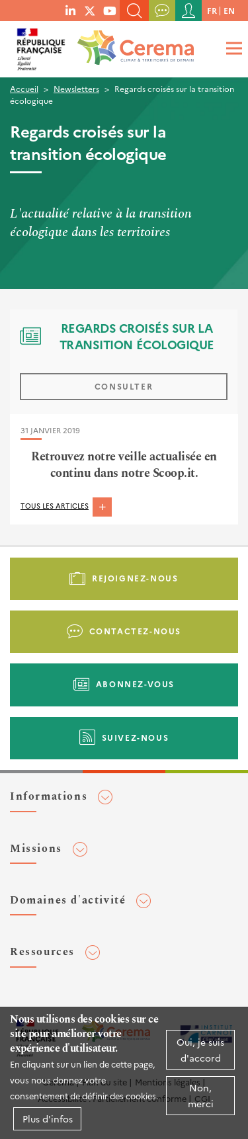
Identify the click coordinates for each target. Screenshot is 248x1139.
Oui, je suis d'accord (200, 1049)
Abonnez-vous (135, 683)
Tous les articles (55, 506)
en (229, 10)
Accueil (24, 88)
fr (212, 10)
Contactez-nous (135, 630)
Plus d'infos (47, 1118)
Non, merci (201, 1095)
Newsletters (76, 88)
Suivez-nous (135, 737)
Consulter (124, 386)
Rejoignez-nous (135, 577)
